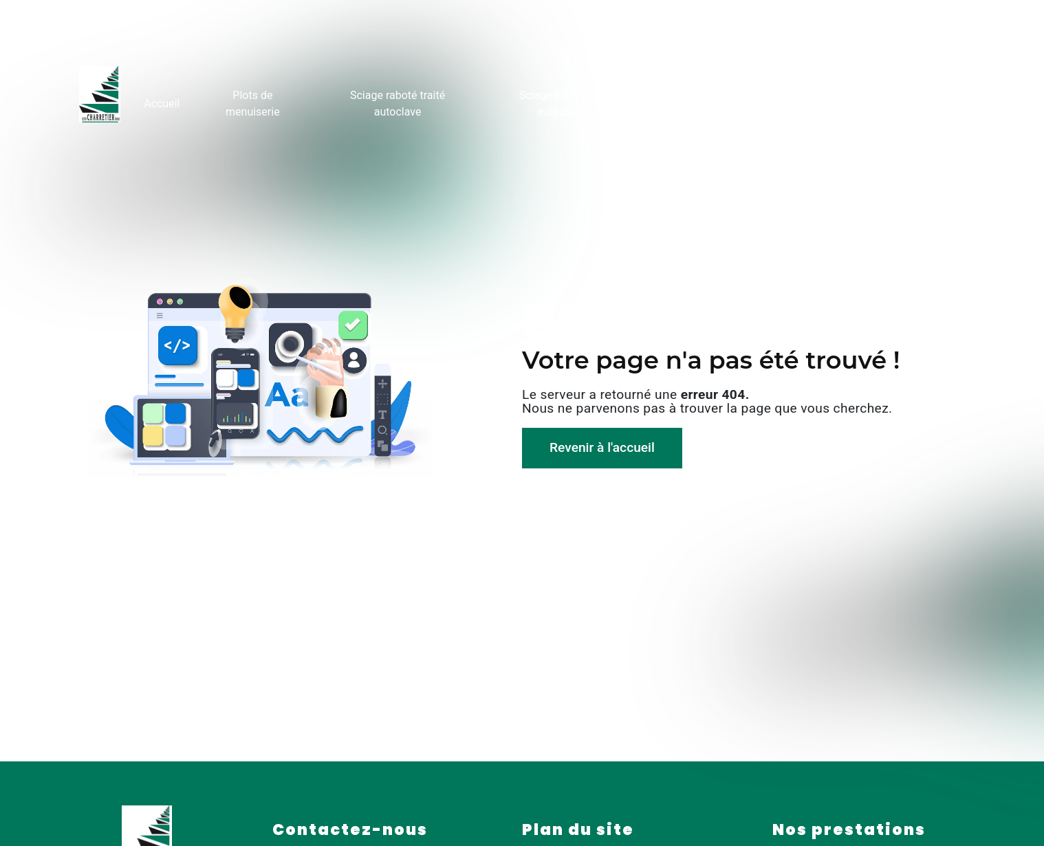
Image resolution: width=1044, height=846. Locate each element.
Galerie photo (867, 102)
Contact (943, 102)
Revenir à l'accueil (602, 447)
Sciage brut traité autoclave (560, 102)
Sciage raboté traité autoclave (397, 102)
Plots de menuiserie (253, 102)
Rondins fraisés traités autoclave (730, 102)
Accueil (162, 102)
